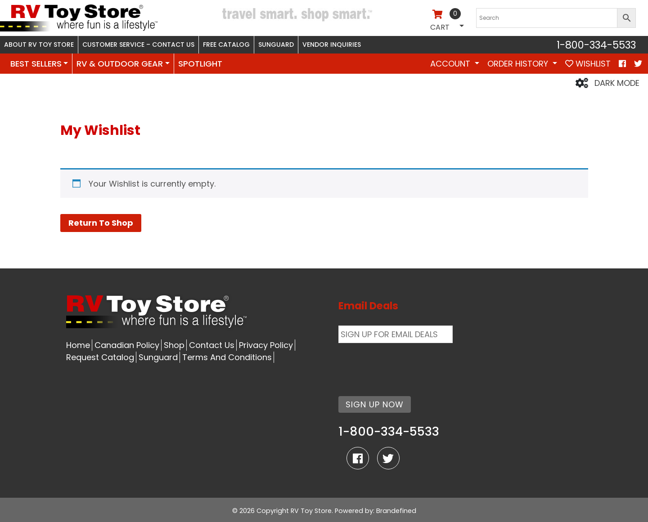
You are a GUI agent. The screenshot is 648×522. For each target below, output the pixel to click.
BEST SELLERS (36, 63)
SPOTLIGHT (200, 63)
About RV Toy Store (39, 44)
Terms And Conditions (227, 357)
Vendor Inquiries (331, 44)
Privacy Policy (266, 345)
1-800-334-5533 (596, 45)
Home (78, 345)
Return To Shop (100, 222)
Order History (518, 63)
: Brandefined (394, 510)
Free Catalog (226, 44)
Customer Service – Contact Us (138, 44)
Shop (174, 345)
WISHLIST (588, 63)
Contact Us (211, 345)
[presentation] (406, 364)
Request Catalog (100, 357)
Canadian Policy (126, 345)
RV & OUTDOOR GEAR (119, 63)
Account (451, 63)
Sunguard (276, 44)
